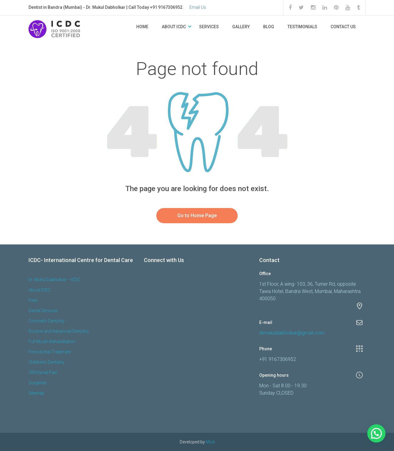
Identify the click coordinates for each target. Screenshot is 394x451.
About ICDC (174, 26)
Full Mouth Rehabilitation (52, 341)
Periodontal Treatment (50, 351)
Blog (268, 26)
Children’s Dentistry (46, 362)
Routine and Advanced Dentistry (59, 331)
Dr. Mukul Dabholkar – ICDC (54, 279)
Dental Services (43, 310)
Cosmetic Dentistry (47, 320)
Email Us (197, 7)
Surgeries (38, 382)
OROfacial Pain (43, 372)
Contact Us (343, 26)
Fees (33, 300)
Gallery (241, 26)
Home (142, 26)
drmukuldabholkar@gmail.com (291, 333)
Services (209, 26)
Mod (210, 441)
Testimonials (302, 26)
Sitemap (36, 393)
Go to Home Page (197, 215)
